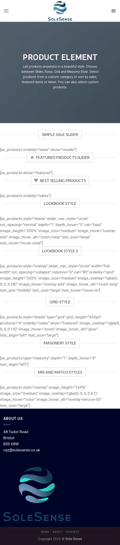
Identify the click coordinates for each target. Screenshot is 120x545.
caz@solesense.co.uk (21, 450)
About (57, 532)
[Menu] (6, 11)
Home (45, 532)
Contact (72, 532)
